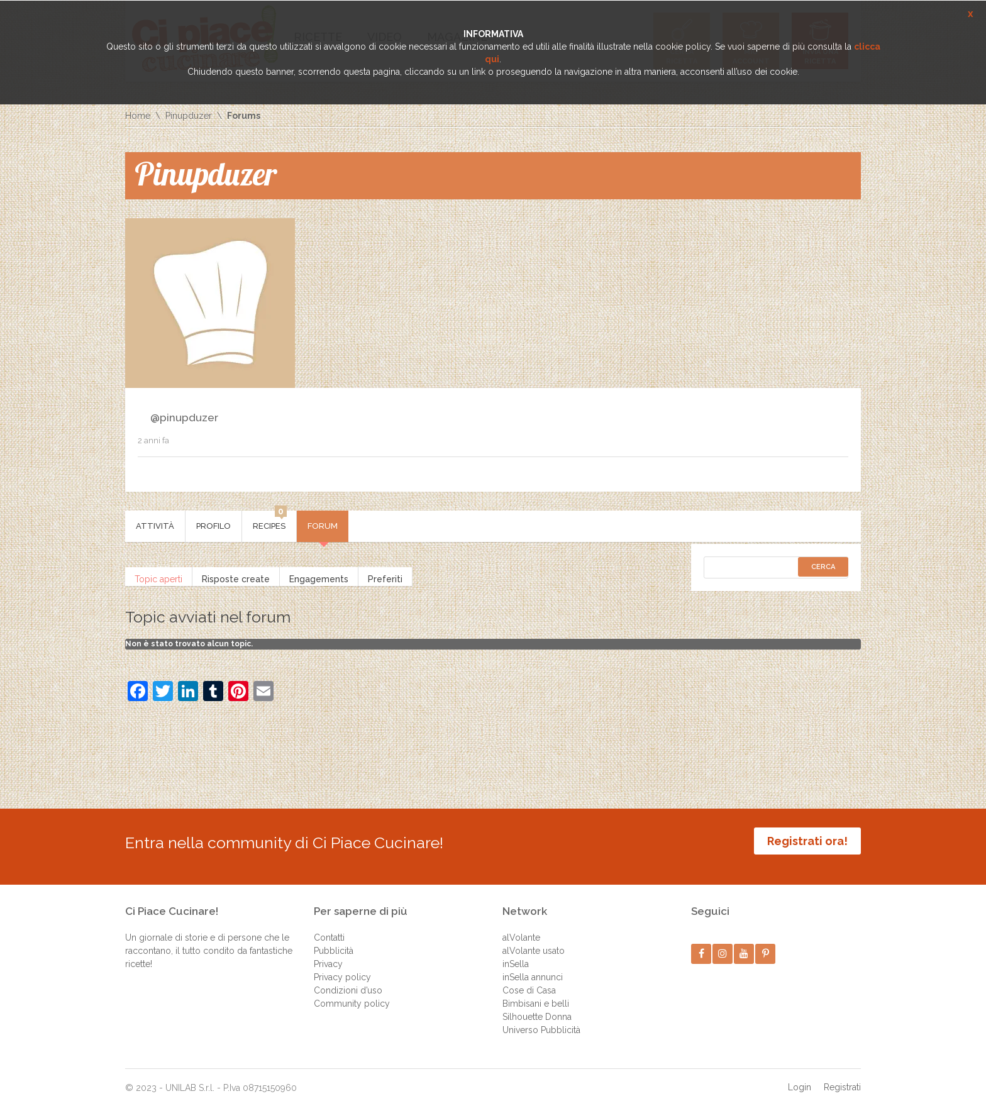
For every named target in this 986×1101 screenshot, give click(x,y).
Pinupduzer (188, 116)
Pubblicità (333, 943)
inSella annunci (532, 969)
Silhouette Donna (537, 1009)
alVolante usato (533, 943)
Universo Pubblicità (541, 1022)
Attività (155, 526)
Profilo (213, 526)
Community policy (352, 995)
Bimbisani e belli (535, 995)
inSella (515, 956)
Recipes (270, 521)
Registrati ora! (807, 841)
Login (799, 1079)
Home (137, 116)
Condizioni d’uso (348, 982)
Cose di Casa (529, 982)
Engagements (318, 577)
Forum (322, 526)
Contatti (329, 929)
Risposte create (236, 577)
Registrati (842, 1079)
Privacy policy (342, 969)
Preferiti (385, 577)
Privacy (328, 956)
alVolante (521, 929)
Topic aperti (158, 577)
